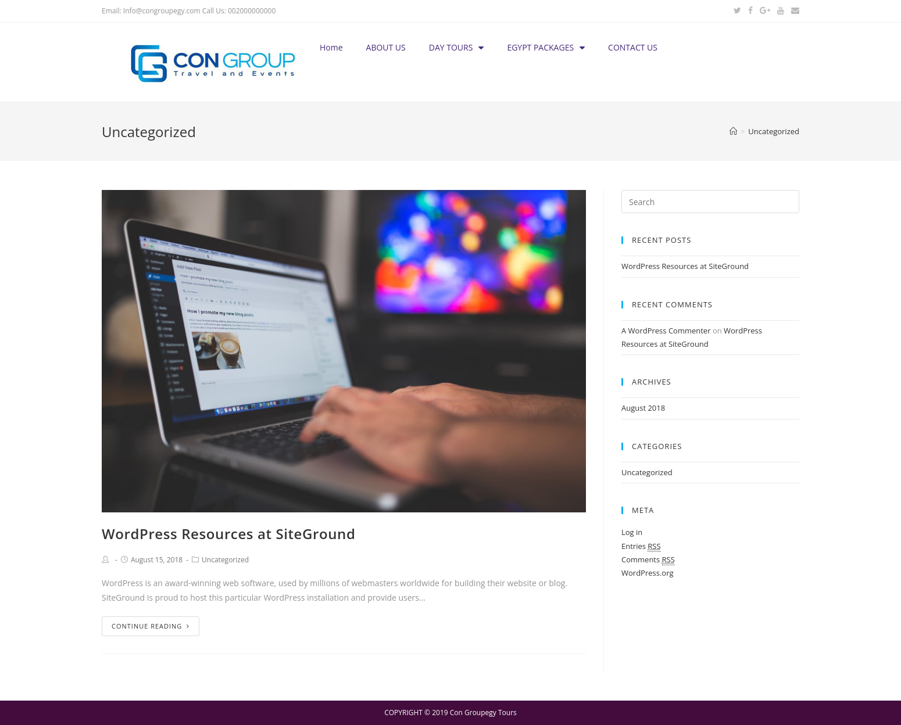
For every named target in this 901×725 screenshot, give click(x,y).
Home (331, 47)
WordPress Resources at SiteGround (228, 533)
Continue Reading (151, 626)
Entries (641, 546)
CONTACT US (632, 47)
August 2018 (643, 408)
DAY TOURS (456, 47)
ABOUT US (386, 47)
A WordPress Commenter (666, 330)
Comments (648, 559)
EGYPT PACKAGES (546, 47)
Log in (631, 532)
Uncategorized (225, 560)
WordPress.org (647, 573)
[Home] (733, 131)
